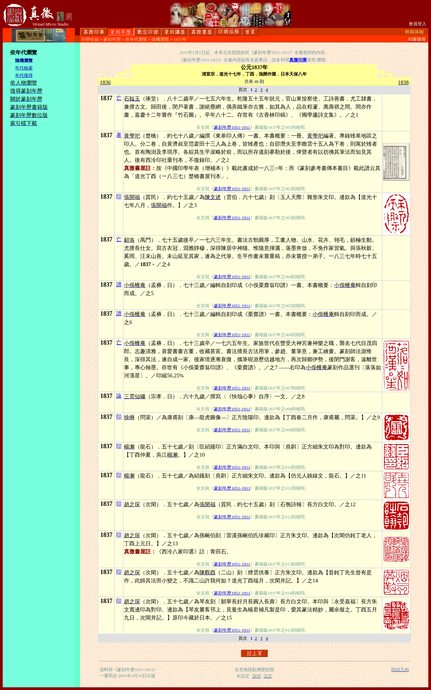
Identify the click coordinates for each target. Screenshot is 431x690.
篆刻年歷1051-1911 (232, 127)
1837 (106, 98)
